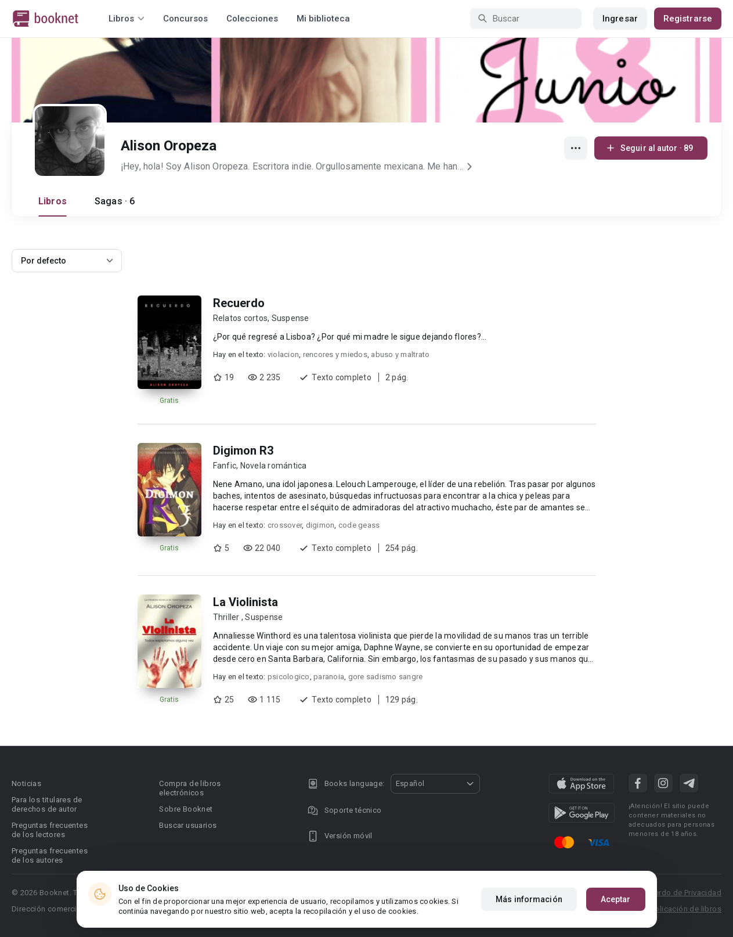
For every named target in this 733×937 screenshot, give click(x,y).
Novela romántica (273, 465)
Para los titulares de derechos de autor (47, 804)
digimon (320, 525)
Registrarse (687, 18)
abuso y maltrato (400, 354)
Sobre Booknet (185, 809)
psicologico (289, 676)
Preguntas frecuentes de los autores (50, 855)
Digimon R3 (243, 450)
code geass (359, 525)
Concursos (185, 18)
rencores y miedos (335, 354)
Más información (529, 899)
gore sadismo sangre (385, 676)
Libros (52, 201)
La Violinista (245, 602)
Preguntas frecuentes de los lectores (50, 830)
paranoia (328, 676)
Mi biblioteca (323, 18)
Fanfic (225, 465)
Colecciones (252, 18)
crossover (285, 525)
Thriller (227, 617)
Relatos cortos (240, 318)
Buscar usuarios (187, 825)
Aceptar (616, 899)
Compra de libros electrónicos (190, 788)
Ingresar (620, 18)
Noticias (26, 783)
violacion (283, 354)
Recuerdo (239, 303)
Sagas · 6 (115, 201)
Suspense (290, 318)
